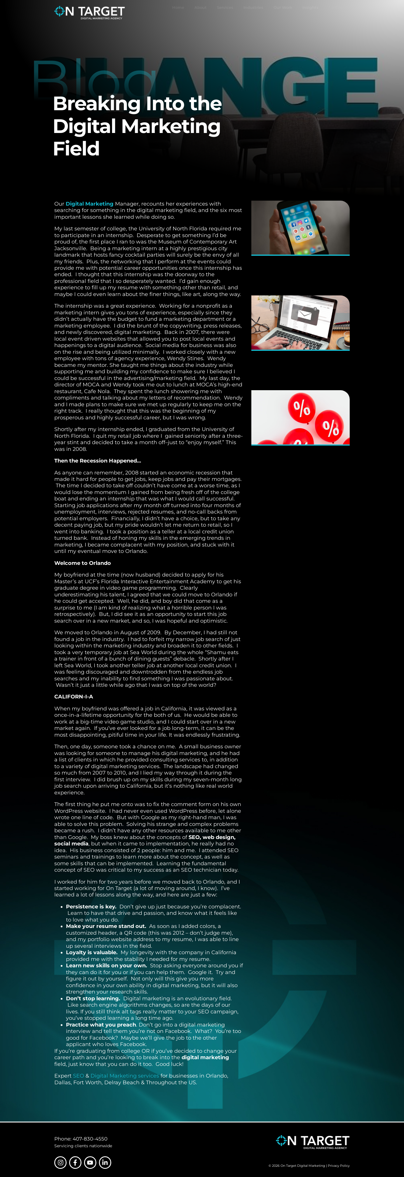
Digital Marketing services (124, 1076)
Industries (253, 12)
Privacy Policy (339, 1166)
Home (178, 12)
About (200, 12)
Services (225, 12)
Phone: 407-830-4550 (80, 1139)
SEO (78, 1076)
